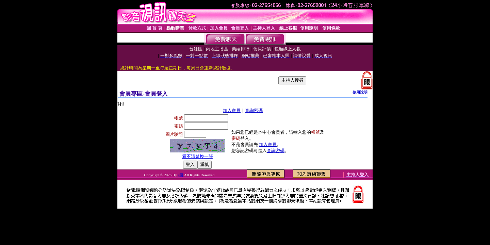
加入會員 (232, 110)
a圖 (181, 175)
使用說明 (360, 92)
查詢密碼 (254, 110)
